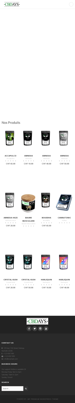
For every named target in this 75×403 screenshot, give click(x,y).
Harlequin (46, 279)
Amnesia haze (11, 218)
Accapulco (10, 156)
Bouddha (46, 218)
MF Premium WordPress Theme (43, 399)
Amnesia (28, 156)
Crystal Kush (11, 279)
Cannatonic (64, 218)
